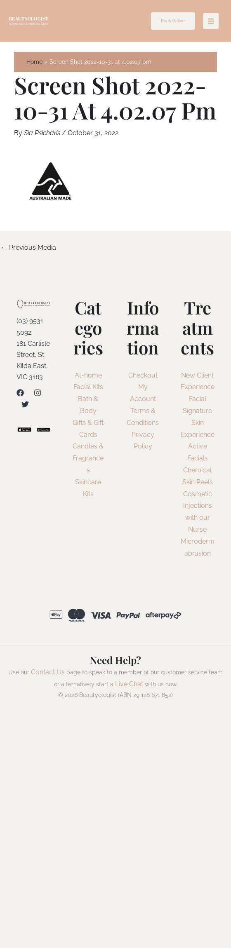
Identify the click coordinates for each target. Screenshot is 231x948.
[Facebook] (20, 393)
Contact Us (48, 672)
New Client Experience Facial (197, 387)
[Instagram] (37, 393)
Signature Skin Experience (197, 423)
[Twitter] (25, 404)
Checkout (143, 375)
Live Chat (129, 684)
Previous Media (28, 247)
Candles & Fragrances (88, 458)
